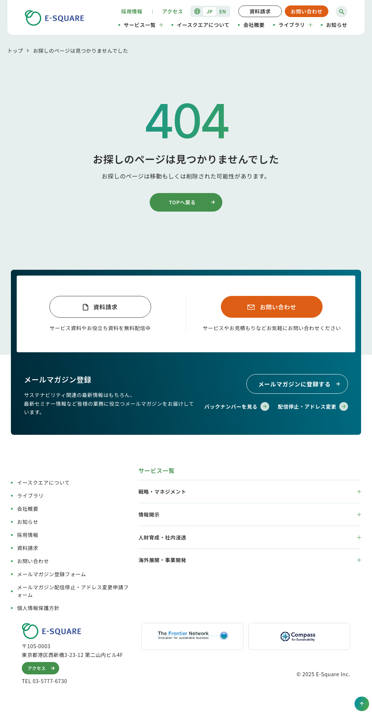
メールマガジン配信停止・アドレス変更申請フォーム (73, 590)
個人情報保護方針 (38, 607)
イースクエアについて (203, 24)
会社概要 (254, 24)
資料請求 (260, 11)
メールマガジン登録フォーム (51, 574)
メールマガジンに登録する (300, 384)
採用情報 (132, 11)
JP (209, 11)
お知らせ (336, 24)
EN (222, 11)
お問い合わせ (307, 11)
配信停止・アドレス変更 (313, 406)
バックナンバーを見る (237, 406)
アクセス (172, 11)
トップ (15, 50)
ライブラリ (295, 24)
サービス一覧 (143, 24)
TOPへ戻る (193, 202)
